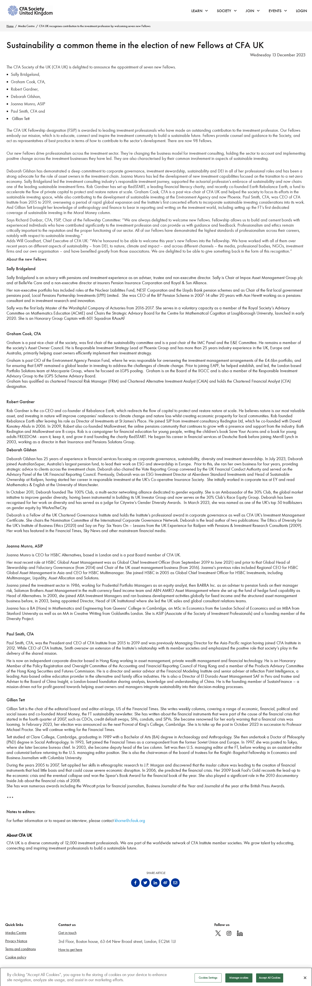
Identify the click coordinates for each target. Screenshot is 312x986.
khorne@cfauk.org (130, 820)
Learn (196, 10)
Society (224, 10)
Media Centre (26, 26)
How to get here (70, 949)
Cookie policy (15, 957)
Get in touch (67, 933)
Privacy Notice (16, 941)
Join (250, 10)
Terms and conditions (20, 949)
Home (10, 26)
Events (275, 10)
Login (301, 10)
